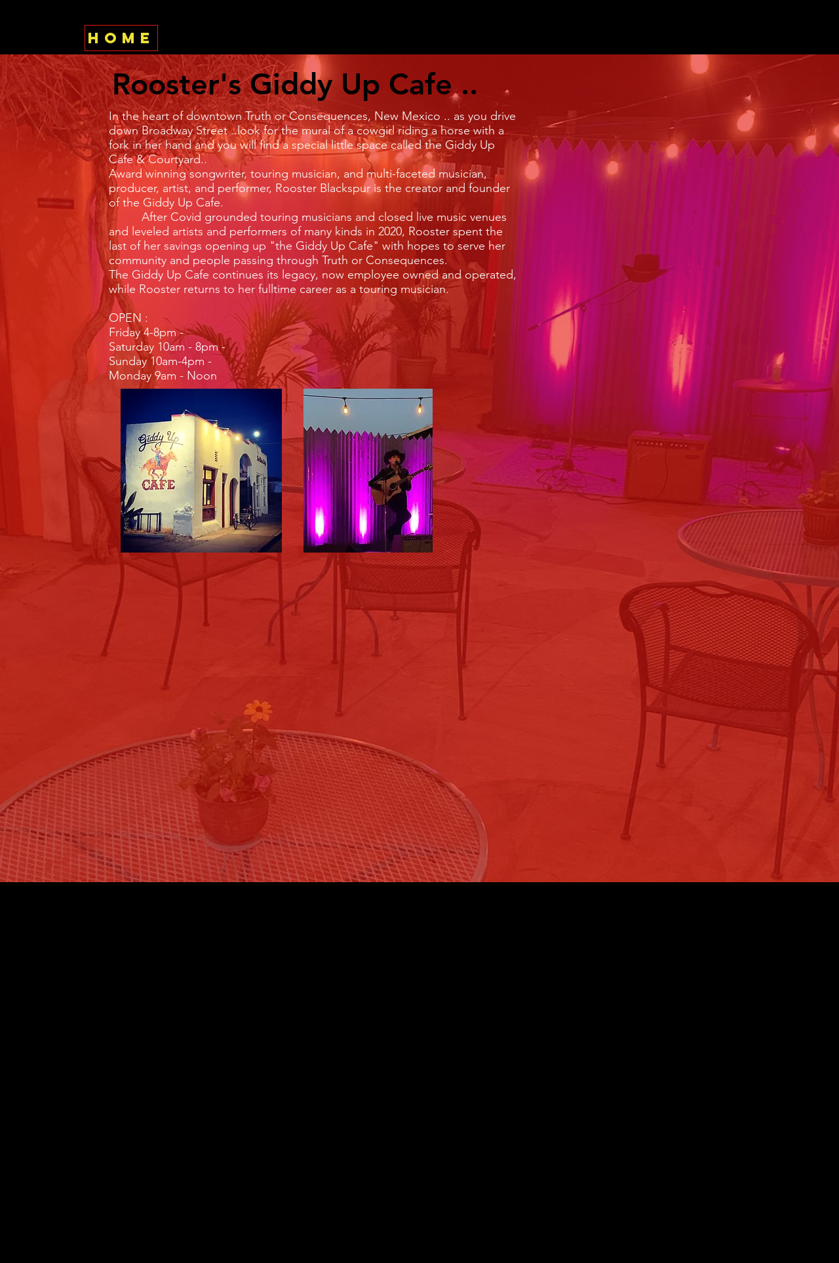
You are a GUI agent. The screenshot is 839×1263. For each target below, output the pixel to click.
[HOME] (121, 38)
